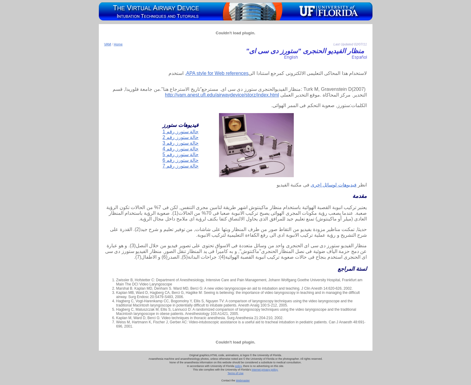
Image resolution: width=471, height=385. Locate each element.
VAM (107, 44)
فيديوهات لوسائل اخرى (334, 184)
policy (238, 366)
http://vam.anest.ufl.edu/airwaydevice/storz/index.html (222, 94)
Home (118, 44)
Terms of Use (235, 373)
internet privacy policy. (265, 369)
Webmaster (243, 380)
